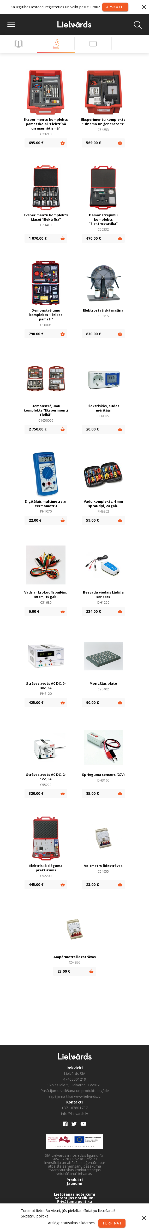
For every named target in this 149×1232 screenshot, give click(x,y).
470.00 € (93, 238)
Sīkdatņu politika (35, 1216)
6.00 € (34, 611)
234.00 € (93, 611)
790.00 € (36, 333)
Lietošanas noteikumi (74, 1194)
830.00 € (93, 333)
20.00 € (92, 429)
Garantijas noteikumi (74, 1198)
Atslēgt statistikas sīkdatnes (71, 1222)
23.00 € (92, 884)
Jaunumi (74, 1183)
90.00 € (92, 702)
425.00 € (36, 702)
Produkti (75, 1180)
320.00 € (36, 793)
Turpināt (112, 1223)
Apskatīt (115, 6)
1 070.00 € (38, 238)
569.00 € (93, 142)
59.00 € (92, 520)
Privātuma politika (74, 1201)
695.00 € (36, 142)
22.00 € (35, 520)
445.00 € (36, 884)
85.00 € (92, 793)
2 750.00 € (38, 429)
